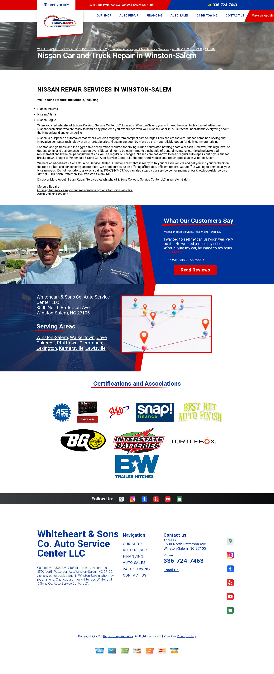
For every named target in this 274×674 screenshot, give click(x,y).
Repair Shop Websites (118, 636)
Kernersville (71, 348)
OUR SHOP (104, 15)
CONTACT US (235, 15)
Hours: (56, 4)
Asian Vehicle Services (52, 194)
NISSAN (210, 49)
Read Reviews (195, 270)
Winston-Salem (52, 337)
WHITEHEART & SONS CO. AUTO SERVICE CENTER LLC (72, 49)
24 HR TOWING (207, 15)
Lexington (46, 348)
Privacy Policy (186, 636)
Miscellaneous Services (178, 231)
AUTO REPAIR (128, 15)
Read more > (173, 252)
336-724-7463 (225, 5)
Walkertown (82, 337)
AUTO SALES (180, 15)
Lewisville (95, 348)
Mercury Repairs (48, 186)
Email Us (171, 570)
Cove (102, 337)
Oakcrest (45, 343)
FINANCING (154, 15)
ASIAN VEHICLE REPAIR (187, 49)
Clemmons (90, 343)
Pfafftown (67, 343)
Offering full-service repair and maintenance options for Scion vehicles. (85, 190)
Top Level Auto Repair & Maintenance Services (139, 49)
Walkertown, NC (211, 231)
